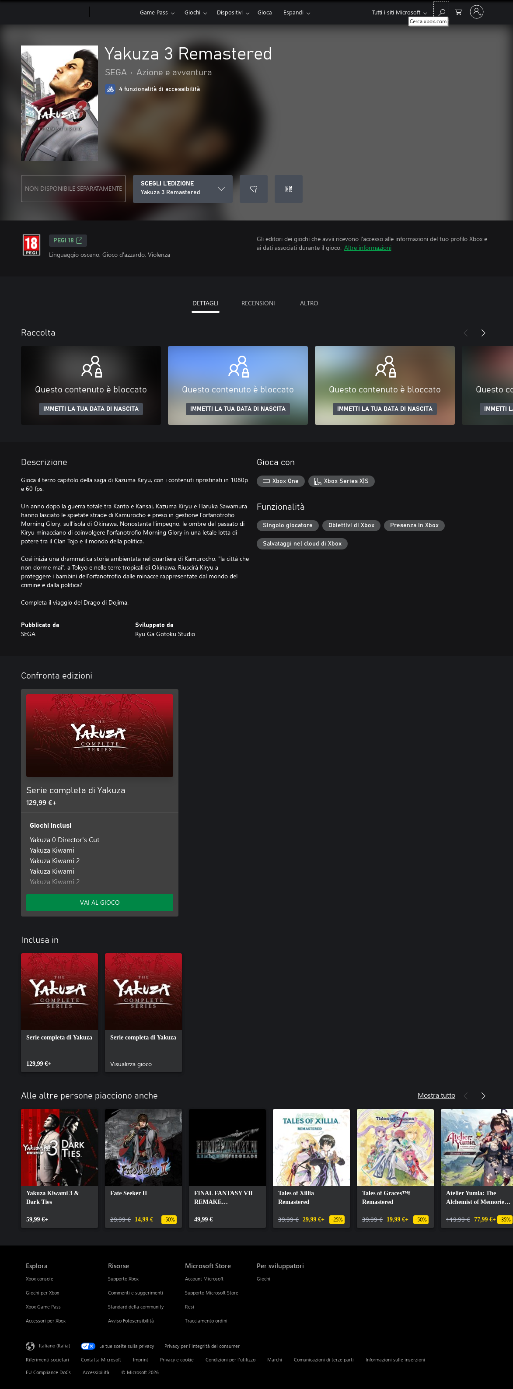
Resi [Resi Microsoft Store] (189, 1306)
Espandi (293, 12)
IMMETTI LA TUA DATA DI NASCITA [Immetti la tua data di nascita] (91, 409)
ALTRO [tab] (309, 303)
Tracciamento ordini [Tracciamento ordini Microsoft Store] (206, 1320)
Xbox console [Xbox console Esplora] (39, 1278)
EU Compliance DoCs (48, 1372)
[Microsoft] (56, 12)
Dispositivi (230, 12)
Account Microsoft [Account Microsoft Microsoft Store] (204, 1278)
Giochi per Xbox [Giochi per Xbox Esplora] (42, 1292)
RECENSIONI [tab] (258, 303)
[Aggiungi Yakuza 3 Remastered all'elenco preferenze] (254, 189)
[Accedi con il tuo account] (476, 11)
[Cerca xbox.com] (441, 11)
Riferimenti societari (47, 1359)
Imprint (140, 1359)
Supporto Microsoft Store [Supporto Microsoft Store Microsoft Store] (211, 1292)
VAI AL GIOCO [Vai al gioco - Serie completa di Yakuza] (100, 902)
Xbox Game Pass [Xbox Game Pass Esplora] (43, 1306)
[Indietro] (466, 333)
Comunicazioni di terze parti (324, 1359)
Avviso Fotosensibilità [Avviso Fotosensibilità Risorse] (131, 1320)
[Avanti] (483, 333)
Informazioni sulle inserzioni (395, 1359)
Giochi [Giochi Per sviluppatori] (263, 1278)
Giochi (192, 12)
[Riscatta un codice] (289, 189)
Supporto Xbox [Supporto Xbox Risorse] (123, 1278)
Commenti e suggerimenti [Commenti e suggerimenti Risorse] (135, 1292)
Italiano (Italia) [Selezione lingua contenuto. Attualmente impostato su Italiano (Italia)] (54, 1345)
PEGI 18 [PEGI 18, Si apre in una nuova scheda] (68, 240)
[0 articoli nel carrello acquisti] (458, 11)
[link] (59, 1012)
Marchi (274, 1359)
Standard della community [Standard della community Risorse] (136, 1306)
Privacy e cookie (177, 1359)
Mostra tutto (436, 1094)
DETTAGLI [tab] (205, 303)
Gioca (265, 12)
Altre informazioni (367, 247)
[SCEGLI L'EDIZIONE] (183, 189)
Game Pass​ (154, 12)
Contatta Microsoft (101, 1359)
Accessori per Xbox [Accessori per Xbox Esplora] (46, 1320)
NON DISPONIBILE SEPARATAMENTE (73, 188)
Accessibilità (96, 1372)
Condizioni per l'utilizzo (230, 1359)
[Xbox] (113, 12)
